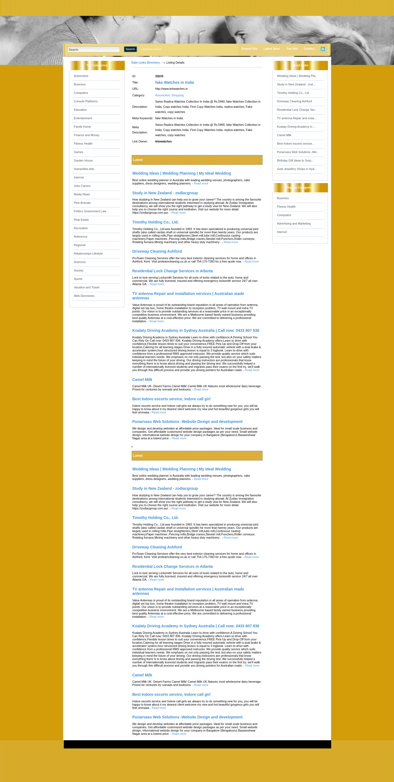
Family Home (82, 126)
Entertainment (83, 118)
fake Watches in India (174, 82)
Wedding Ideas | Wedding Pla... (297, 75)
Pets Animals (82, 202)
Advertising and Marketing (294, 223)
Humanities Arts (84, 169)
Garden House (83, 160)
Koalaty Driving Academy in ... (296, 126)
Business (80, 84)
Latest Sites (271, 48)
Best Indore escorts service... (296, 143)
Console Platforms (86, 101)
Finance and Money (87, 135)
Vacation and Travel (86, 287)
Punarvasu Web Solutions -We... (298, 152)
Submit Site (250, 48)
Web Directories (84, 295)
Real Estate (81, 219)
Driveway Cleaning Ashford (294, 101)
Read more (201, 183)
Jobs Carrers (82, 185)
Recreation (81, 228)
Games (78, 152)
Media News (82, 194)
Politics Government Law (90, 211)
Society (79, 270)
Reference (80, 236)
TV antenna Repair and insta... (297, 118)
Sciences (80, 262)
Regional (79, 245)
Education (80, 109)
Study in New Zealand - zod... (296, 84)
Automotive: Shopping (169, 95)
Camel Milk (284, 135)
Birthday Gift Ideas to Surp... (295, 160)
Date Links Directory (146, 62)
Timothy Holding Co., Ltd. (293, 92)
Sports (78, 278)
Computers (81, 92)
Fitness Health (83, 143)
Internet (79, 177)
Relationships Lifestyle (88, 253)
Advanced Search (151, 49)
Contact (309, 48)
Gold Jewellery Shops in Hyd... (297, 169)
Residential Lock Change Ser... (297, 109)
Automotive (81, 75)
